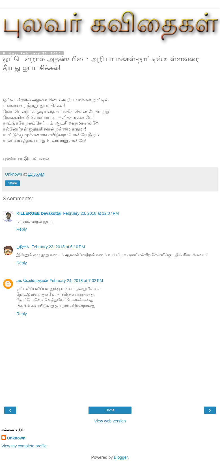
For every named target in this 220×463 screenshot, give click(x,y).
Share (12, 183)
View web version (110, 421)
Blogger (121, 457)
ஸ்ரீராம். (23, 247)
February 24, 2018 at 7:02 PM (76, 280)
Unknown (16, 438)
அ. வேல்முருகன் (32, 280)
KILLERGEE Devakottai (38, 213)
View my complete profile (24, 446)
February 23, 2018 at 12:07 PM (91, 213)
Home (110, 410)
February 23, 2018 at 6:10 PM (58, 247)
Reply (21, 229)
